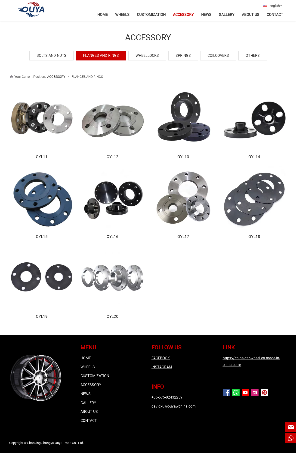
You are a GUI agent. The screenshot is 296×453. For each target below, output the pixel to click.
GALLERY (226, 14)
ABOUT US (250, 14)
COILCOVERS (218, 54)
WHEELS (122, 14)
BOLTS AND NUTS (51, 54)
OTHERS (253, 54)
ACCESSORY (183, 14)
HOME (102, 14)
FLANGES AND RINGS (101, 54)
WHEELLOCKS (147, 54)
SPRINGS (183, 54)
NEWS (206, 14)
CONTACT (275, 14)
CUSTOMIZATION (151, 14)
